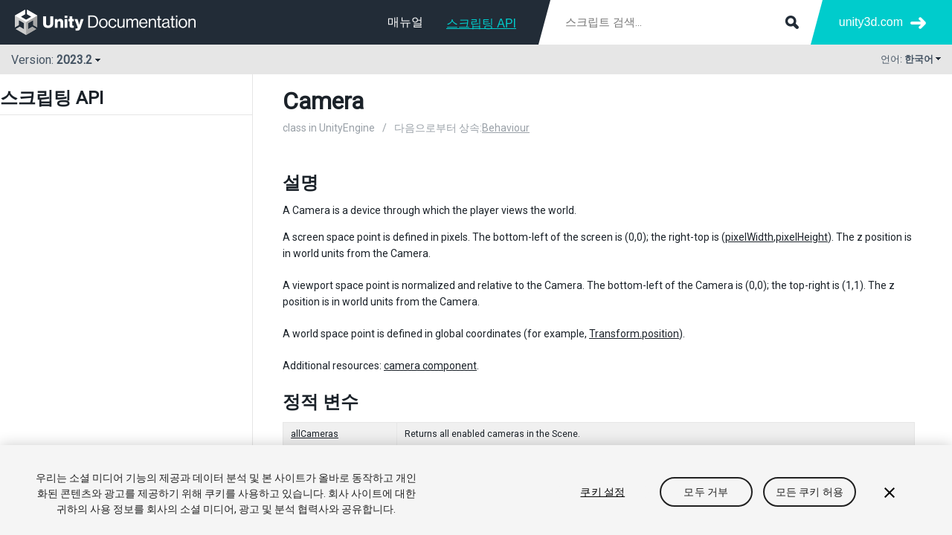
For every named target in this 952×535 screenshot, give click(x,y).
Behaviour (506, 128)
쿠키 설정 (602, 492)
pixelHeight (802, 237)
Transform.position (634, 334)
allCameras (314, 434)
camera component (430, 366)
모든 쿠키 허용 (809, 492)
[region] (476, 490)
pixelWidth (749, 237)
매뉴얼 (405, 22)
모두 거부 (706, 492)
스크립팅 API (481, 23)
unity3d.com (871, 22)
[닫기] (889, 492)
